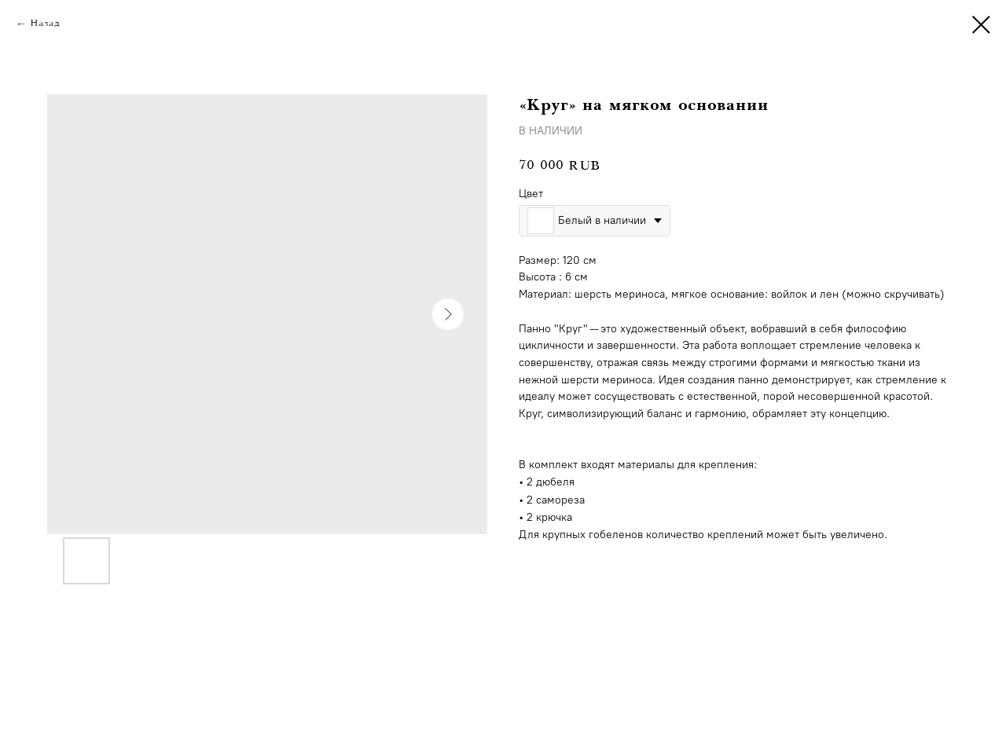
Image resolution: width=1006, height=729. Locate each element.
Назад (45, 24)
